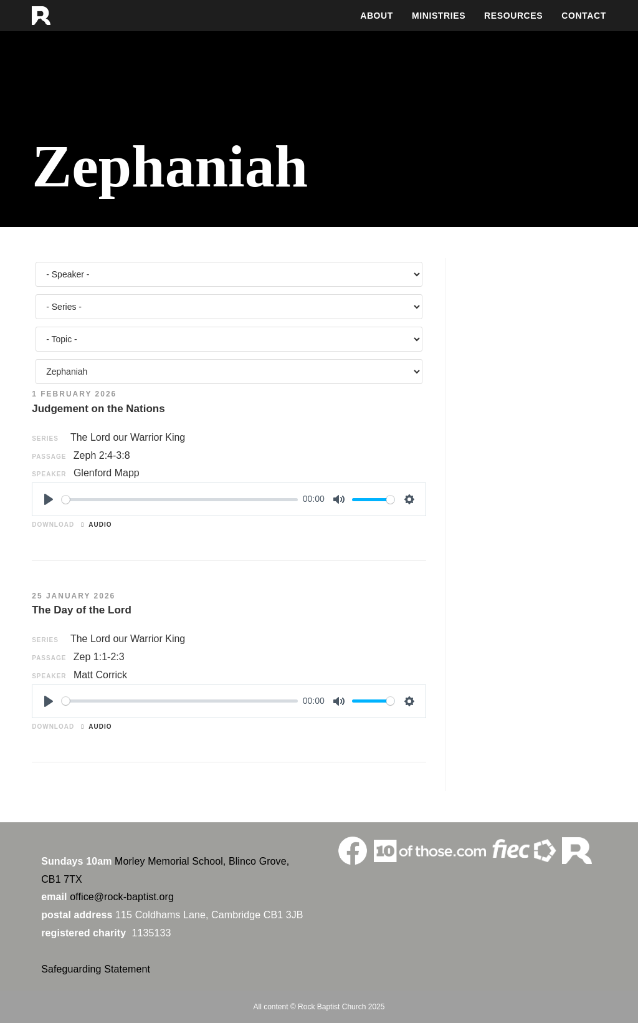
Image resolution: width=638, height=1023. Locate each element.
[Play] (49, 499)
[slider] (180, 500)
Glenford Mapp (107, 473)
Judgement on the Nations (98, 409)
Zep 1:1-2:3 (99, 656)
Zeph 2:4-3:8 (102, 455)
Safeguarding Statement (95, 969)
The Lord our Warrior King (127, 437)
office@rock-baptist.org (122, 896)
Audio (97, 524)
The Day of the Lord (81, 610)
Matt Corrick (100, 675)
